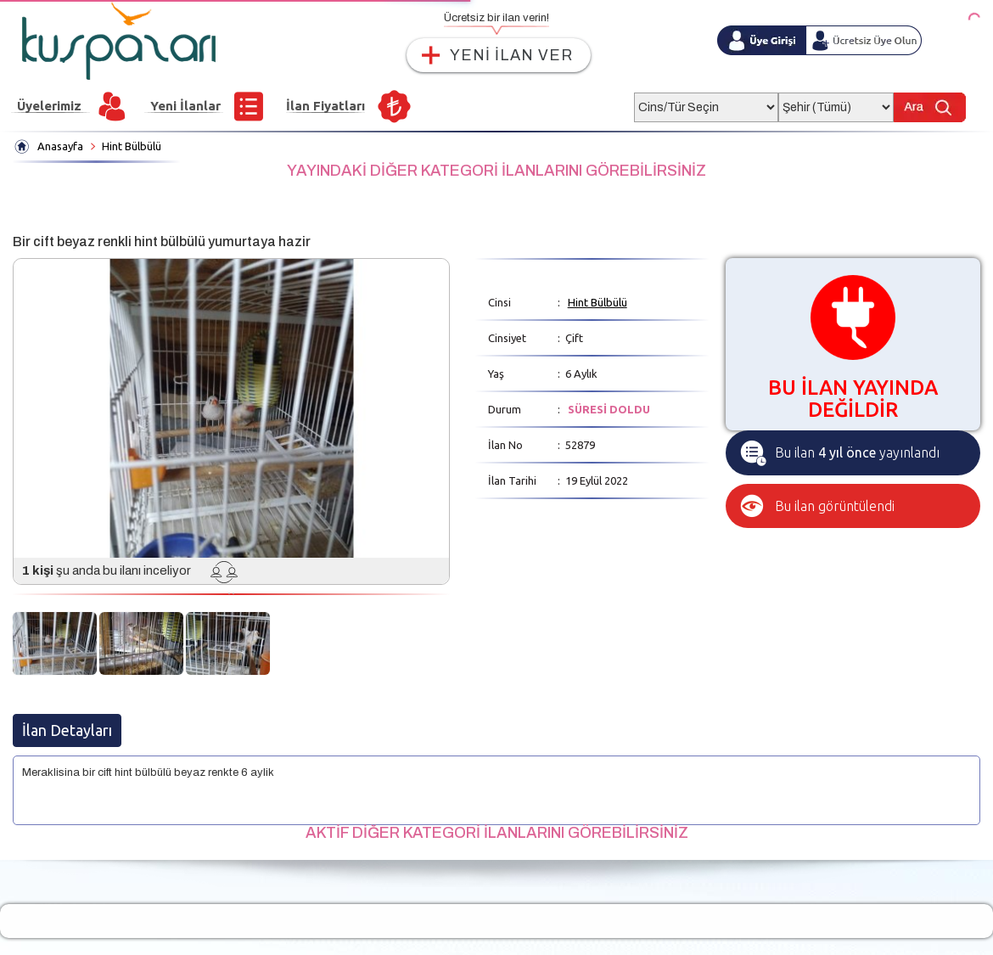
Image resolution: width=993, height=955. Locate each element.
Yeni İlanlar (185, 105)
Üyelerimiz (49, 105)
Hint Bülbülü (131, 146)
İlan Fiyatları (325, 105)
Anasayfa (60, 146)
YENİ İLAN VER (511, 55)
